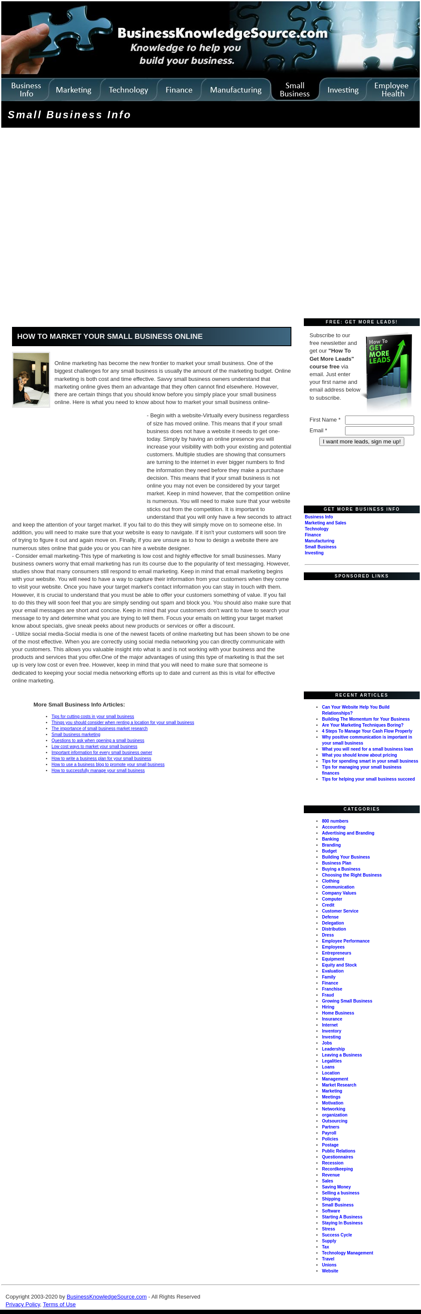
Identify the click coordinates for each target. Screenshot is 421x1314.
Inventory (331, 1031)
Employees (333, 947)
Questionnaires (337, 1157)
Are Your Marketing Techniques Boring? (362, 725)
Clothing (330, 881)
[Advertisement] (87, 224)
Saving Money (336, 1187)
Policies (330, 1139)
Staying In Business (342, 1223)
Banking (330, 839)
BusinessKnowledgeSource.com (106, 1296)
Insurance (332, 1019)
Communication (338, 887)
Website (330, 1271)
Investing (314, 553)
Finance (313, 535)
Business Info (319, 517)
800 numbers (335, 821)
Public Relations (338, 1151)
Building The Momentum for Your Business (366, 719)
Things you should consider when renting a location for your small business (122, 722)
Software (331, 1211)
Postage (330, 1145)
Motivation (332, 1103)
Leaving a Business (342, 1055)
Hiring (328, 1007)
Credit (328, 905)
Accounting (333, 827)
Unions (329, 1265)
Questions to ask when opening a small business (97, 740)
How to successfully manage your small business (98, 770)
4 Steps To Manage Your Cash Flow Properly (367, 731)
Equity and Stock (339, 965)
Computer (332, 899)
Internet (330, 1025)
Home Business (338, 1013)
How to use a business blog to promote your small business (107, 764)
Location (331, 1073)
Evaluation (333, 971)
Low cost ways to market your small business (94, 746)
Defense (330, 917)
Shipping (331, 1199)
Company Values (339, 893)
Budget (329, 851)
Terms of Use (59, 1304)
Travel (328, 1259)
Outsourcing (334, 1121)
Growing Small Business (347, 1001)
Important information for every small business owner (101, 752)
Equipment (333, 959)
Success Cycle (337, 1235)
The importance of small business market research (99, 728)
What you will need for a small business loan (367, 749)
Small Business (320, 547)
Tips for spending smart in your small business (370, 761)
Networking (333, 1109)
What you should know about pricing (359, 755)
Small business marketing (75, 734)
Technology (316, 529)
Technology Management (347, 1253)
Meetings (331, 1097)
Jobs (327, 1043)
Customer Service (340, 911)
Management (335, 1079)
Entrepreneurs (336, 953)
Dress (328, 935)
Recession (332, 1163)
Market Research (339, 1085)
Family (329, 977)
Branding (331, 845)
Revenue (331, 1175)
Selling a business (340, 1193)
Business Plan (336, 863)
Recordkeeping (337, 1169)
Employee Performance (346, 941)
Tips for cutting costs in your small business (92, 716)
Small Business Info (70, 114)
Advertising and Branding (348, 833)
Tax (325, 1247)
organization (334, 1115)
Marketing (332, 1091)
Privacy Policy (23, 1304)
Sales (327, 1181)
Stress (328, 1229)
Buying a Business (341, 869)
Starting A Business (342, 1217)
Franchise (332, 989)
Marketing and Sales (325, 523)
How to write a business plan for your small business (101, 758)
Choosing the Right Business (352, 875)
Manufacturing (319, 541)
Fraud (328, 995)
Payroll (329, 1133)
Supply (329, 1241)
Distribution (334, 929)
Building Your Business (346, 857)
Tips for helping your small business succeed (368, 779)
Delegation (333, 923)
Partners (330, 1127)
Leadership (333, 1049)
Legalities (332, 1061)
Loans (328, 1067)
